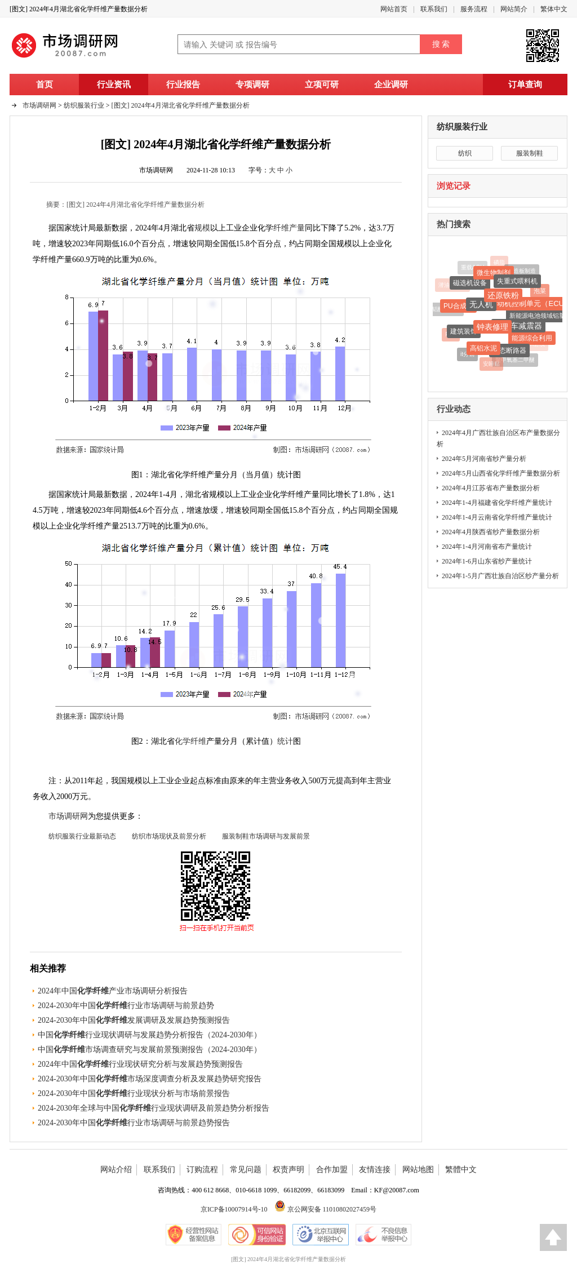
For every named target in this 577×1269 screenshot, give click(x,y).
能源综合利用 (532, 339)
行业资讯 (114, 84)
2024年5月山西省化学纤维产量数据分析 (501, 473)
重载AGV (472, 268)
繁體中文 (461, 1169)
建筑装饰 (463, 332)
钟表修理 (492, 328)
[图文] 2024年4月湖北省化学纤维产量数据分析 (181, 105)
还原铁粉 (503, 296)
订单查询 (525, 84)
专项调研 (252, 84)
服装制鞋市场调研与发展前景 (266, 836)
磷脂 (499, 263)
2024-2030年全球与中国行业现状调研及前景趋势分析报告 (153, 1108)
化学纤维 (190, 741)
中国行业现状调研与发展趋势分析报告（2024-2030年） (149, 1035)
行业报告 (183, 84)
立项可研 (322, 84)
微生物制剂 (494, 274)
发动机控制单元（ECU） (530, 305)
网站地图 (418, 1169)
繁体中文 (553, 9)
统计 (285, 741)
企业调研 (391, 84)
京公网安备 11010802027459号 (325, 1209)
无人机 (481, 305)
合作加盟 (332, 1169)
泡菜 (540, 291)
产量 (297, 228)
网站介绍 (116, 1169)
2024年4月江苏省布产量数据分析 (491, 488)
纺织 (465, 153)
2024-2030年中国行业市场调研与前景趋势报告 (134, 1123)
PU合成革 (458, 307)
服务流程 (473, 9)
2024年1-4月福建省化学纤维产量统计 (497, 503)
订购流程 (202, 1169)
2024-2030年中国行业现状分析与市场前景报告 (134, 1093)
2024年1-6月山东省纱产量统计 (487, 561)
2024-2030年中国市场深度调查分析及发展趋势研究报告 (149, 1079)
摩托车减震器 (518, 327)
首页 (44, 84)
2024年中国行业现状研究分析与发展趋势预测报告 (140, 1064)
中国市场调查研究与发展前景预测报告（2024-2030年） (149, 1049)
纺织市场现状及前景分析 (169, 836)
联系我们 (433, 9)
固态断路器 (509, 352)
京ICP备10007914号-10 (234, 1209)
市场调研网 (39, 105)
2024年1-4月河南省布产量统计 (487, 547)
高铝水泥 (483, 349)
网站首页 (393, 9)
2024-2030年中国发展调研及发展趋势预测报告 (134, 1020)
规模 (202, 228)
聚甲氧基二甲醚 (515, 360)
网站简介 (513, 9)
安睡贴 (491, 364)
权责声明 (288, 1169)
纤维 (281, 228)
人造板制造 (522, 271)
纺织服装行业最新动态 (82, 836)
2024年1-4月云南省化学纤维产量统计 (497, 517)
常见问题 (245, 1169)
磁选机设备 (470, 284)
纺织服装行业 (462, 126)
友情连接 (374, 1169)
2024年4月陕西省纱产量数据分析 (491, 532)
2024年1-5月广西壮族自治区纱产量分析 (500, 576)
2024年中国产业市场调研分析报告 (113, 991)
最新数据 (111, 494)
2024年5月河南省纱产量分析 (484, 459)
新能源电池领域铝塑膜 (540, 316)
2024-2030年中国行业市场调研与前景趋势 (126, 1005)
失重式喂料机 (517, 282)
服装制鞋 (529, 153)
